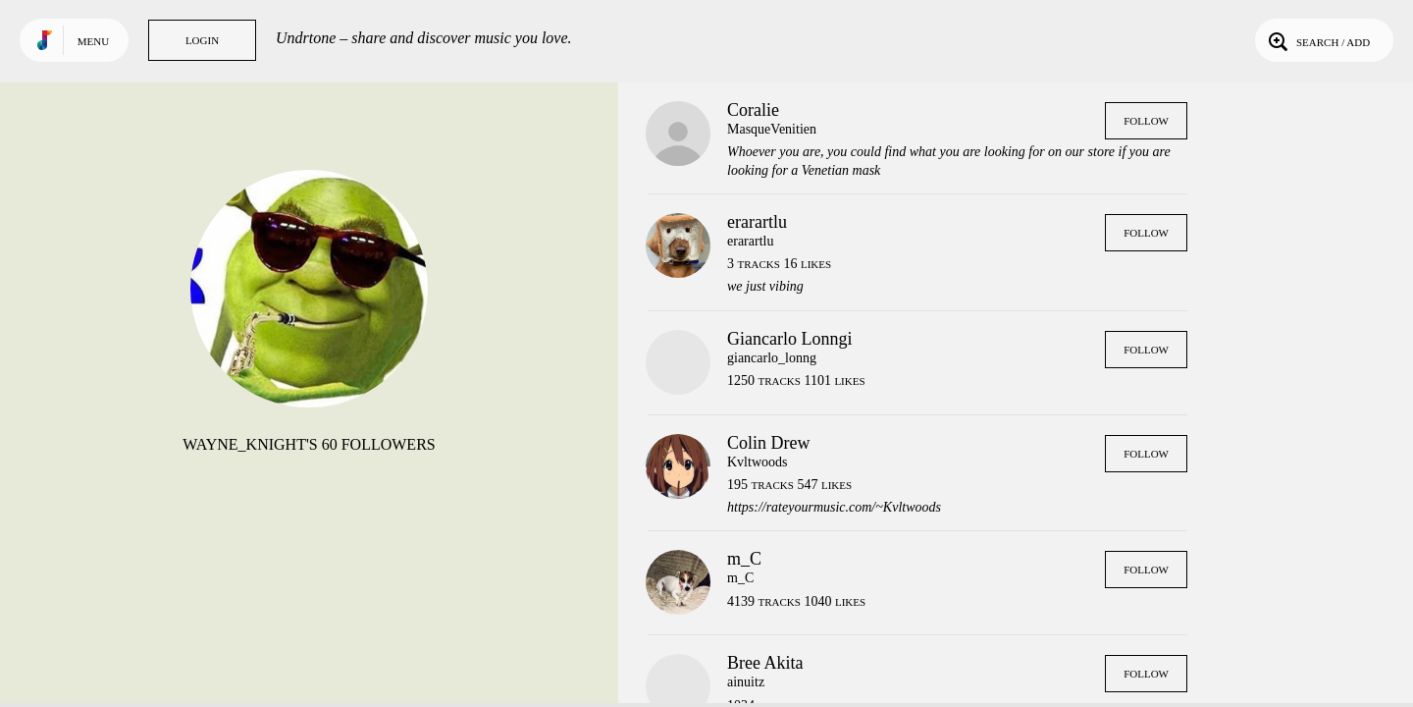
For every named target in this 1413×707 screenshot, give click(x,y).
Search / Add (1317, 40)
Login (202, 40)
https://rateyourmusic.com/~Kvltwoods (834, 507)
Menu (93, 41)
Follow (1146, 121)
